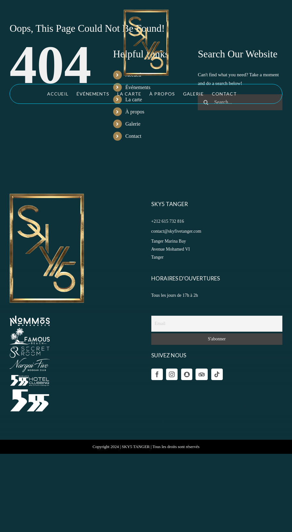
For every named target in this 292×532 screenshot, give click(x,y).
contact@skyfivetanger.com (176, 231)
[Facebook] (157, 374)
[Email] (217, 324)
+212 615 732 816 (167, 221)
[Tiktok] (217, 374)
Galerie (132, 124)
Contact (133, 136)
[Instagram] (172, 374)
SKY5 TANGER (136, 446)
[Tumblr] (202, 374)
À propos (134, 111)
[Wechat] (186, 374)
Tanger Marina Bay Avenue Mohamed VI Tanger (170, 249)
